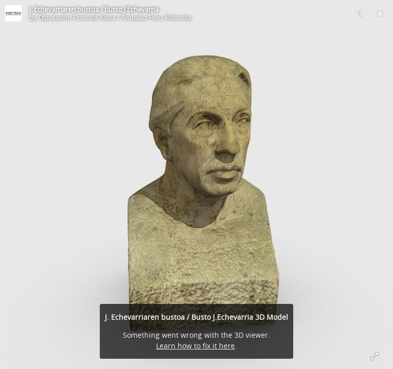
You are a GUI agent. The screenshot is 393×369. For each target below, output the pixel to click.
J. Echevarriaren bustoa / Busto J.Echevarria (94, 9)
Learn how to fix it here (195, 346)
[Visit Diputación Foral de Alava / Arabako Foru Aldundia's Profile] (13, 13)
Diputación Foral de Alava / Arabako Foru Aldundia (114, 17)
